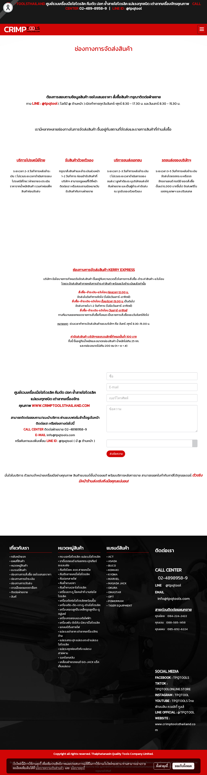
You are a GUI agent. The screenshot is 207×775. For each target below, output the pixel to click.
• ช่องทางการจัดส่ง (21, 583)
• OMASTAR (114, 592)
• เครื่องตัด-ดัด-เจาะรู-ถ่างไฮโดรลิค (79, 605)
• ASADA (112, 561)
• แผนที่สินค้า (17, 561)
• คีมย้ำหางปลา (66, 583)
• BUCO (111, 565)
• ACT (110, 557)
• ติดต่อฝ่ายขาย (19, 592)
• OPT (110, 597)
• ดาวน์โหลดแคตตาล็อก (23, 588)
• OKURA (112, 588)
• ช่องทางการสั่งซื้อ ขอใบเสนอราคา (30, 574)
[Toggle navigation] (201, 29)
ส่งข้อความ (116, 454)
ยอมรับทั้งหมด (183, 766)
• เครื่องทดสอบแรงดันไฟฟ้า (74, 618)
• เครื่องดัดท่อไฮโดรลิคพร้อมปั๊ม (77, 601)
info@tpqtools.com (60, 435)
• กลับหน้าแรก (18, 557)
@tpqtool (49, 103)
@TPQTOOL (185, 712)
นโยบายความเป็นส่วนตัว (50, 768)
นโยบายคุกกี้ (78, 768)
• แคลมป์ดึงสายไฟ (69, 627)
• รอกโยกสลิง (66, 658)
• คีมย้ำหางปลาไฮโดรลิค (72, 587)
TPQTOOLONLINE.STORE (173, 689)
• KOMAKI (112, 570)
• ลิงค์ (13, 597)
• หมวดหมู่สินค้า (18, 565)
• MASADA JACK (117, 583)
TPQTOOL (181, 694)
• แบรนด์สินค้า (18, 570)
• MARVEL (113, 579)
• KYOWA (112, 574)
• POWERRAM (115, 601)
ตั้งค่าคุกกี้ (162, 766)
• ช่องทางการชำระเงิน (22, 579)
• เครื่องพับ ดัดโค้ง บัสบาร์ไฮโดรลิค (79, 623)
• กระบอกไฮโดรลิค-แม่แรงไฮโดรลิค (79, 557)
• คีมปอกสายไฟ (67, 579)
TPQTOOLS (181, 677)
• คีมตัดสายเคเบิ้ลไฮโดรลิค (74, 574)
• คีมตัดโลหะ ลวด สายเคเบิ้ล (74, 570)
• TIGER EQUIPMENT (119, 605)
